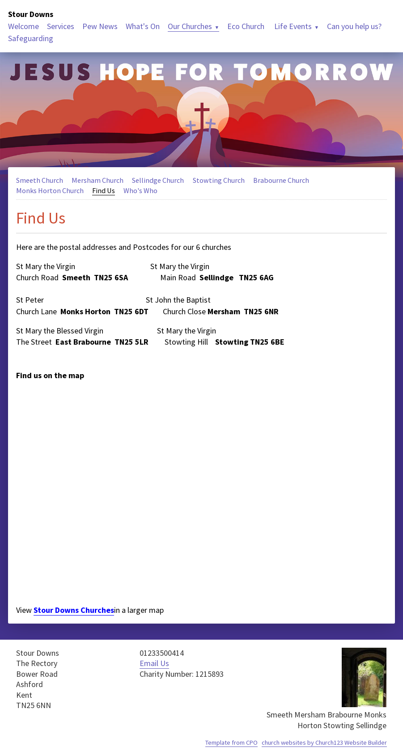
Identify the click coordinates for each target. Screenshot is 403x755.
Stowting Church (219, 180)
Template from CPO (231, 742)
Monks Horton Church (50, 190)
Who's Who (140, 190)
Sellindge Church (158, 180)
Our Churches (190, 26)
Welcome (23, 26)
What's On (143, 26)
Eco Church (245, 26)
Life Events (292, 26)
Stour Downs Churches (74, 610)
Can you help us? (354, 26)
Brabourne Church (281, 180)
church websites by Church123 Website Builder (324, 742)
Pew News (100, 26)
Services (60, 26)
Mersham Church (97, 180)
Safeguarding (30, 38)
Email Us (154, 663)
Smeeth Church (39, 180)
